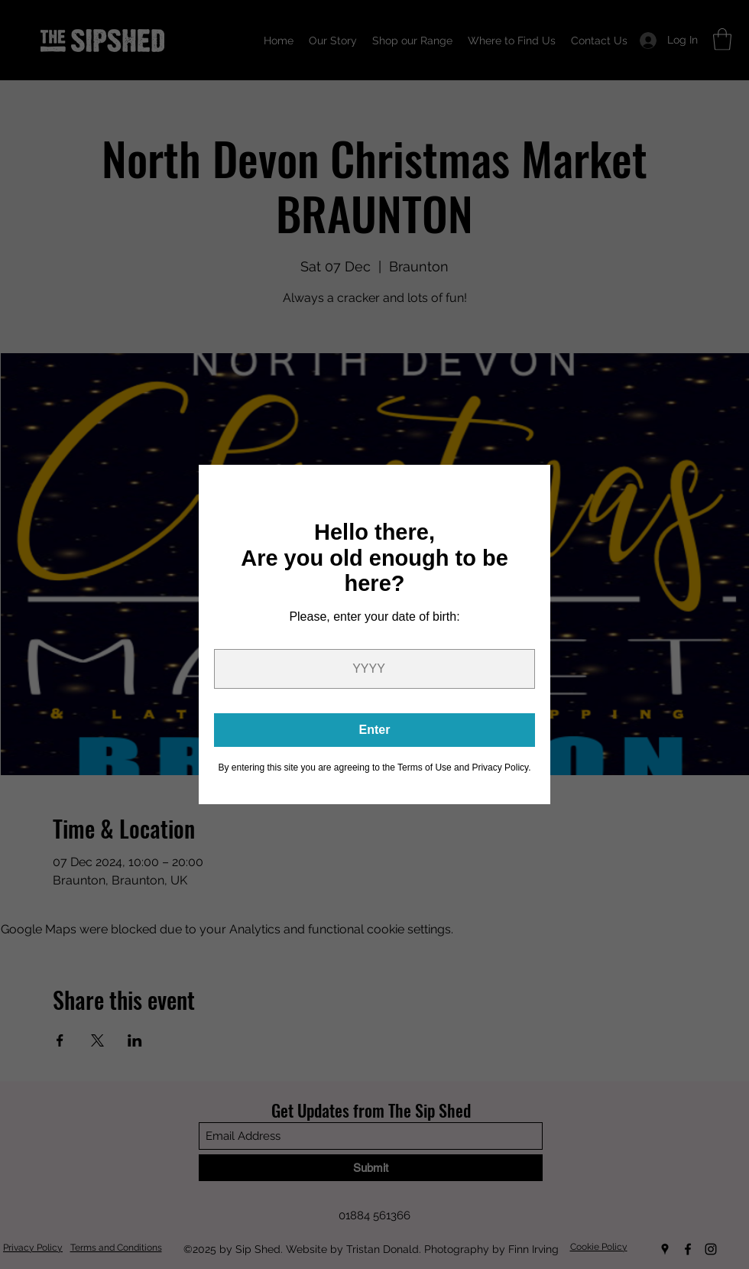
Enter (375, 729)
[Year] (374, 669)
